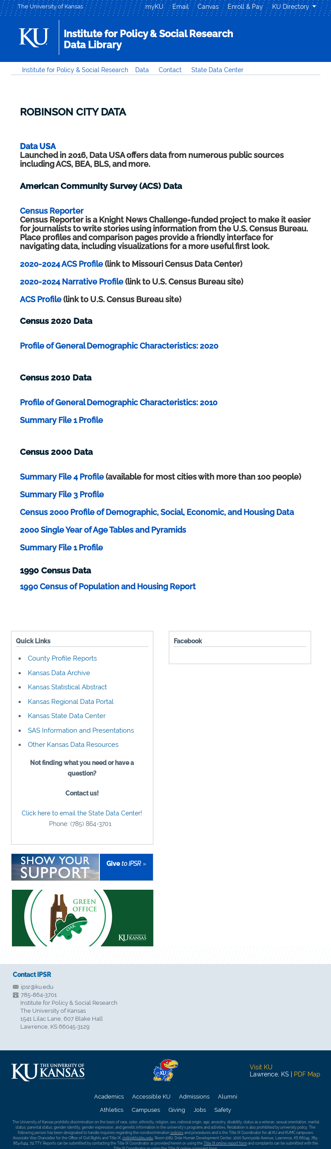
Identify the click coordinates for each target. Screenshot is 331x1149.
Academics (109, 1096)
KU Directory (290, 6)
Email (180, 6)
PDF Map (307, 1074)
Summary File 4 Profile (63, 476)
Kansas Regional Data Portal (71, 702)
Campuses (146, 1110)
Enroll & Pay (245, 6)
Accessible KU (151, 1096)
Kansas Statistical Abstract (67, 687)
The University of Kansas (50, 6)
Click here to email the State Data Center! (82, 813)
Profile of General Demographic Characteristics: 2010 (118, 402)
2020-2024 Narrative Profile (71, 281)
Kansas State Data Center (67, 716)
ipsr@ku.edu (37, 987)
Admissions (194, 1096)
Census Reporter (52, 210)
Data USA (38, 146)
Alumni (227, 1096)
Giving (176, 1110)
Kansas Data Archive (59, 673)
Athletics (111, 1110)
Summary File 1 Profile (61, 420)
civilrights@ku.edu (137, 1138)
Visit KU (261, 1067)
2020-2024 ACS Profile (61, 264)
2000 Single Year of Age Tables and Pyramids (103, 529)
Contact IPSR (32, 974)
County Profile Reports (62, 658)
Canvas (208, 6)
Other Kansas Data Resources (73, 745)
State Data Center (217, 69)
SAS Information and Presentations (81, 730)
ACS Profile (40, 299)
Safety (222, 1110)
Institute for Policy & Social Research (75, 69)
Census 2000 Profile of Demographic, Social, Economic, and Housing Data (157, 512)
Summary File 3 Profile (62, 494)
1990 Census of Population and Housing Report (108, 586)
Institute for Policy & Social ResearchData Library (148, 39)
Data (142, 69)
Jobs (200, 1110)
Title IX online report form (225, 1143)
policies (177, 1132)
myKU (154, 6)
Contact (170, 69)
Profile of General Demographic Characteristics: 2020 (119, 345)
